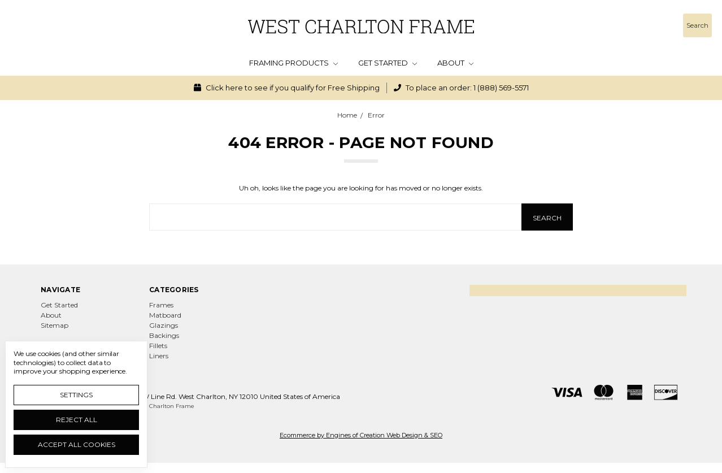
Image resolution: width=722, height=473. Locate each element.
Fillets (158, 345)
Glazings (163, 325)
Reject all (76, 419)
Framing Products (293, 62)
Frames (161, 305)
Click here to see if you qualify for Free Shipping (287, 87)
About (455, 62)
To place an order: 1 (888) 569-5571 (461, 87)
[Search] (697, 25)
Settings (76, 394)
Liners (158, 356)
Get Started (387, 62)
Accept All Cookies (76, 444)
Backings (164, 335)
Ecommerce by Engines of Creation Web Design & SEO (361, 435)
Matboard (165, 315)
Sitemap (54, 325)
